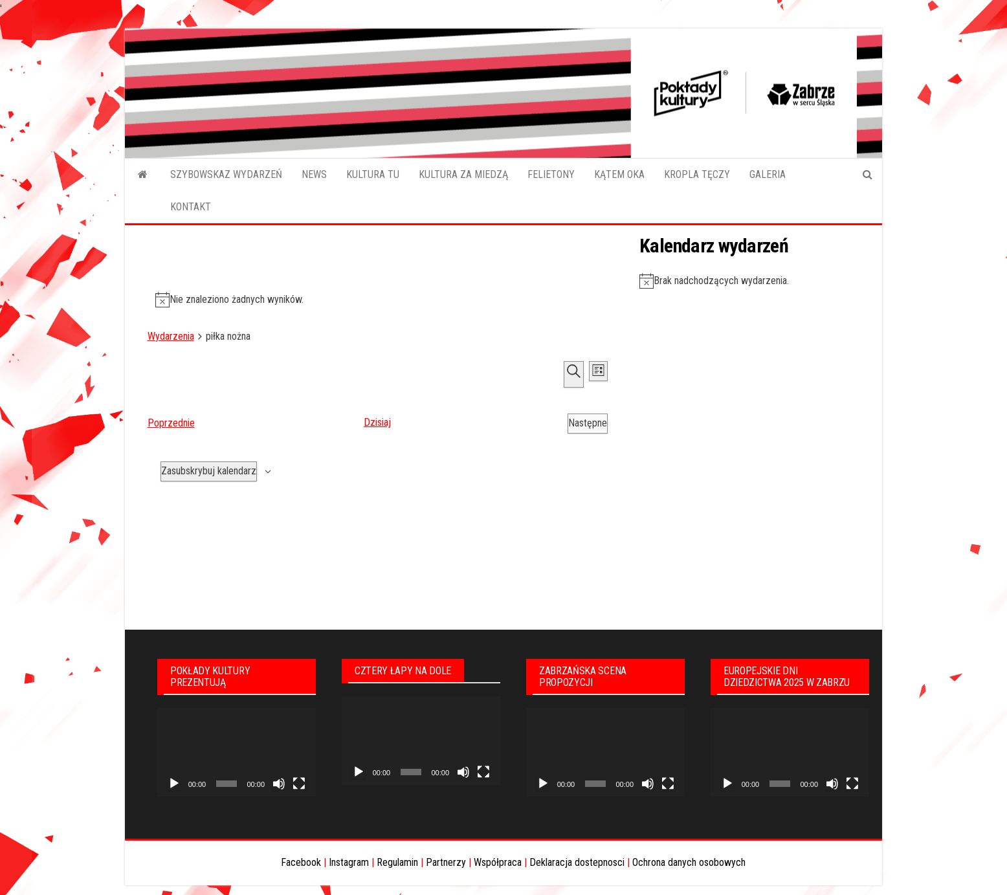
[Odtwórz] (174, 783)
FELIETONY (551, 174)
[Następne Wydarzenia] (588, 424)
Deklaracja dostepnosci (577, 862)
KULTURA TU (372, 174)
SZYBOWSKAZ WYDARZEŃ (226, 174)
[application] (236, 752)
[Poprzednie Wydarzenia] (171, 424)
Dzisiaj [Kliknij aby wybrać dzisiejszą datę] (377, 422)
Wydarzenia (171, 336)
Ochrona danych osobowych (689, 862)
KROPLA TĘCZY (697, 174)
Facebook (301, 862)
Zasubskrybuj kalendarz (208, 471)
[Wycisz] (278, 783)
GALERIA (767, 174)
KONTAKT (190, 207)
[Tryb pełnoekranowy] (299, 783)
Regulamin (397, 862)
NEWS (314, 174)
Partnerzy (446, 862)
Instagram (349, 862)
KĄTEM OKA (619, 174)
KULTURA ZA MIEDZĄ (463, 174)
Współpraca (498, 862)
